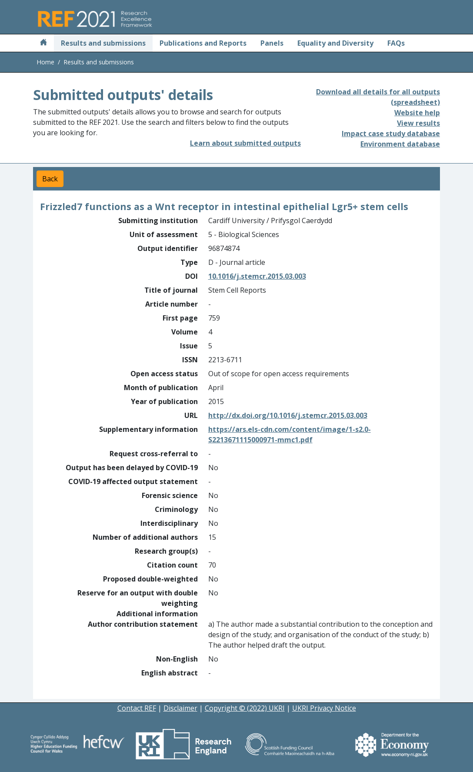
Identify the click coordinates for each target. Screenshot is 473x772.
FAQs (396, 43)
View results (418, 123)
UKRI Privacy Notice (324, 708)
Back (50, 179)
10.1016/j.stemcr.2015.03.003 (257, 276)
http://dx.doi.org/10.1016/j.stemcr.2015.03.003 (287, 415)
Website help (417, 112)
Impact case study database (391, 133)
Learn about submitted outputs (245, 143)
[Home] (43, 43)
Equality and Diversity (335, 43)
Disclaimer (180, 708)
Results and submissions (103, 43)
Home (45, 62)
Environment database (400, 144)
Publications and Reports (203, 43)
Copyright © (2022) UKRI (245, 708)
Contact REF (136, 708)
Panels (271, 43)
